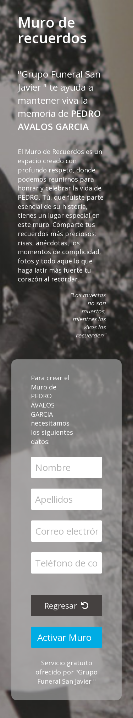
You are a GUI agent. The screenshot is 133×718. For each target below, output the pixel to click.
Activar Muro (65, 637)
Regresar (66, 605)
